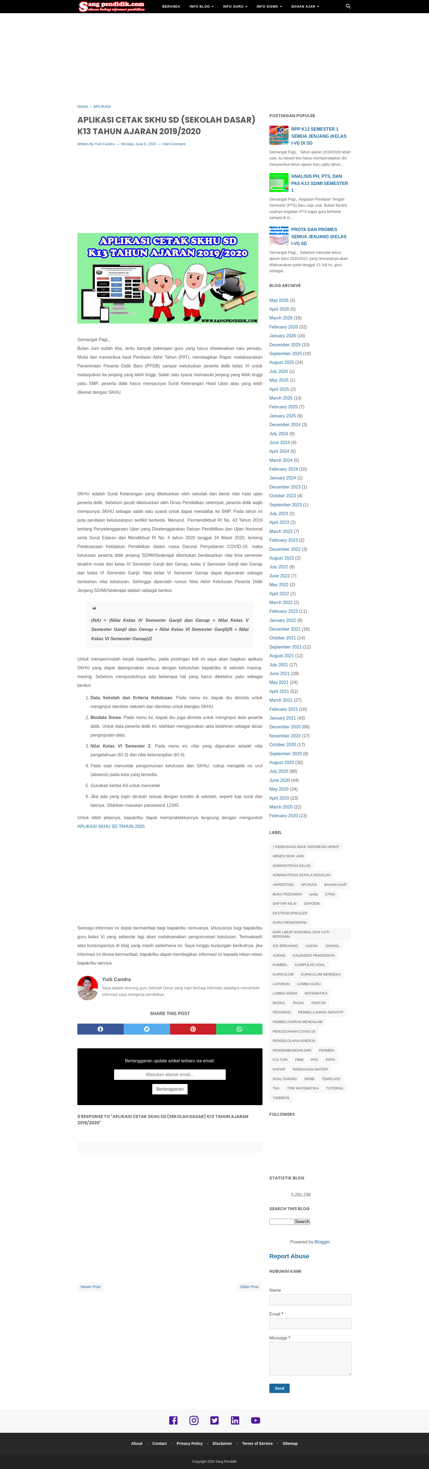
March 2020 (281, 807)
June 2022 (279, 576)
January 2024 (282, 478)
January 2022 (282, 620)
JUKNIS (279, 955)
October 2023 (282, 495)
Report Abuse (289, 1256)
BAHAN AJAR (303, 7)
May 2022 (279, 584)
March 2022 (281, 602)
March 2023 (281, 531)
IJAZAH (311, 946)
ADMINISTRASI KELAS (292, 866)
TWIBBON (281, 1098)
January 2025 (282, 416)
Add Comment (174, 144)
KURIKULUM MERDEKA (321, 974)
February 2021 (283, 709)
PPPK (330, 1060)
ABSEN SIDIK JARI (288, 856)
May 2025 (279, 380)
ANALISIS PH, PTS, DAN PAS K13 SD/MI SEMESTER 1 (319, 183)
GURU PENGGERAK (290, 922)
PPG (314, 1060)
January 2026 (282, 335)
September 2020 (285, 753)
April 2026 (279, 309)
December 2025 (285, 344)
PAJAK (298, 1003)
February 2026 (283, 327)
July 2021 (278, 664)
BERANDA (171, 7)
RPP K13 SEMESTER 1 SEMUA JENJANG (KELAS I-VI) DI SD (318, 136)
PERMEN (326, 1050)
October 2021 (282, 638)
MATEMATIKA (316, 993)
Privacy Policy (189, 1443)
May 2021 (279, 682)
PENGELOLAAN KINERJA (294, 1041)
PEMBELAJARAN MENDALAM (297, 1022)
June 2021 (279, 673)
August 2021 (281, 655)
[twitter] (147, 1029)
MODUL (279, 1003)
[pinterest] (193, 1029)
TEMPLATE (331, 1079)
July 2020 (278, 771)
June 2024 (279, 442)
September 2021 (285, 647)
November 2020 (285, 736)
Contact (159, 1443)
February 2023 (283, 540)
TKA (276, 1088)
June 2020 (279, 780)
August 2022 (281, 558)
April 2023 (279, 522)
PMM (299, 1060)
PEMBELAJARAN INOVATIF (321, 1012)
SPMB (309, 1079)
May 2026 (279, 300)
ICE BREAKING (285, 946)
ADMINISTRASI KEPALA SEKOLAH (301, 875)
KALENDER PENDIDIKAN (314, 955)
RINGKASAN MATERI (310, 1069)
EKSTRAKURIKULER (290, 913)
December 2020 (285, 726)
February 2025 (283, 407)
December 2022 (285, 549)
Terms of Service (258, 1443)
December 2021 (285, 629)
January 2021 (282, 718)
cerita (313, 894)
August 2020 (281, 762)
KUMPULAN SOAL (310, 965)
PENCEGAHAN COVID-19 (294, 1031)
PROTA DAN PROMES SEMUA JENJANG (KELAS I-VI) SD (318, 236)
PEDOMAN (282, 1012)
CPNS (330, 894)
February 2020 (283, 815)
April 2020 (279, 798)
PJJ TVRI (280, 1060)
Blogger (322, 1242)
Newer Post (90, 1287)
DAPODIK (312, 903)
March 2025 (281, 398)
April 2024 (279, 451)
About (136, 1443)
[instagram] (193, 1424)
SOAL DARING (285, 1079)
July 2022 (278, 566)
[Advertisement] (214, 57)
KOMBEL (280, 965)
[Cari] (348, 8)
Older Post (249, 1287)
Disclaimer (222, 1443)
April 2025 (279, 389)
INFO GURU (233, 7)
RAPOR (279, 1069)
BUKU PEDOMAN (287, 894)
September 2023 (285, 504)
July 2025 (278, 371)
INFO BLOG (200, 7)
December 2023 (285, 487)
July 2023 (278, 513)
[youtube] (255, 1424)
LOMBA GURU (309, 984)
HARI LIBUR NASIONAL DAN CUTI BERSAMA (301, 934)
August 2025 (281, 362)
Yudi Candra (104, 144)
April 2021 (279, 691)
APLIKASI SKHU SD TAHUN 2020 (111, 826)
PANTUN (318, 1003)
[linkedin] (235, 1424)
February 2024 (283, 469)
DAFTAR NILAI (285, 903)
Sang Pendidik (226, 1462)
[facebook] (100, 1029)
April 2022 (279, 593)
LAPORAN (281, 984)
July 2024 (278, 433)
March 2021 (281, 700)
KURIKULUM (283, 974)
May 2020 (279, 789)
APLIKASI (309, 885)
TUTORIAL (335, 1088)
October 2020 (282, 744)
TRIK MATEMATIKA (303, 1088)
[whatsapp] (239, 1029)
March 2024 (281, 460)
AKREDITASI (283, 885)
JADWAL (332, 946)
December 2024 (285, 424)
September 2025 (285, 353)
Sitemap (291, 1443)
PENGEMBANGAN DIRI (292, 1050)
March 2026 (281, 318)
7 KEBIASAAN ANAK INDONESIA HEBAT (306, 847)
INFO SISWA (267, 7)
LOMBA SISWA (285, 993)
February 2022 (283, 611)
